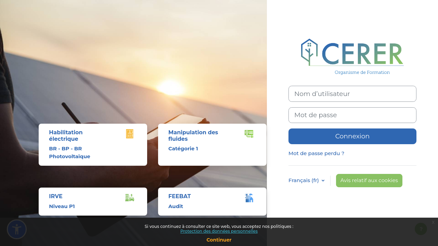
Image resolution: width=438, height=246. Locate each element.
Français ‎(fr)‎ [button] (304, 180)
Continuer (218, 240)
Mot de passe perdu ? (316, 153)
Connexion (352, 136)
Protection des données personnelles (219, 231)
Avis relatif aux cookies (369, 180)
